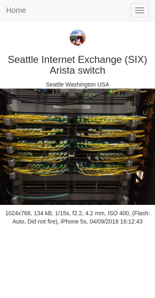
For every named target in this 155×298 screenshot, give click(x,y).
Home (16, 10)
